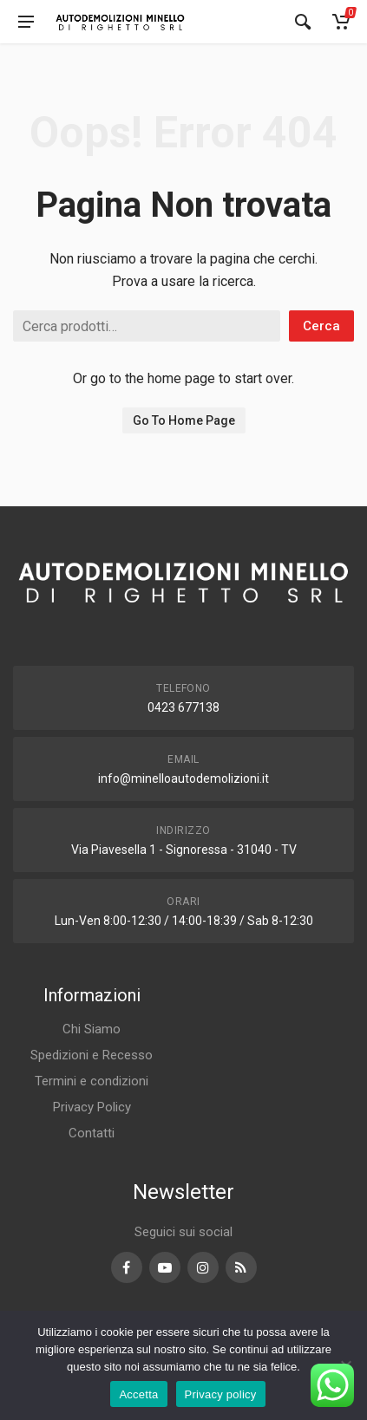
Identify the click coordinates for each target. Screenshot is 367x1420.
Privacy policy (221, 1394)
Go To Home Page (184, 420)
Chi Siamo (91, 1029)
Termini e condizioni (91, 1081)
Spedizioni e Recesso (91, 1055)
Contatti (92, 1133)
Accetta (138, 1394)
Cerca (321, 326)
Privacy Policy (92, 1107)
